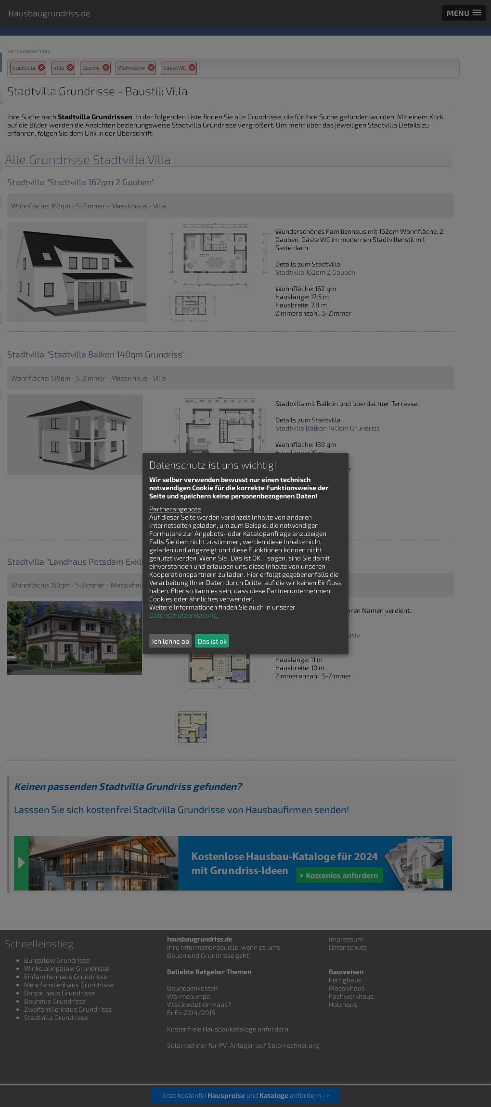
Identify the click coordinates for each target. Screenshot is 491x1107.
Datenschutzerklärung (183, 615)
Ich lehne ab (170, 641)
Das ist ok (212, 641)
